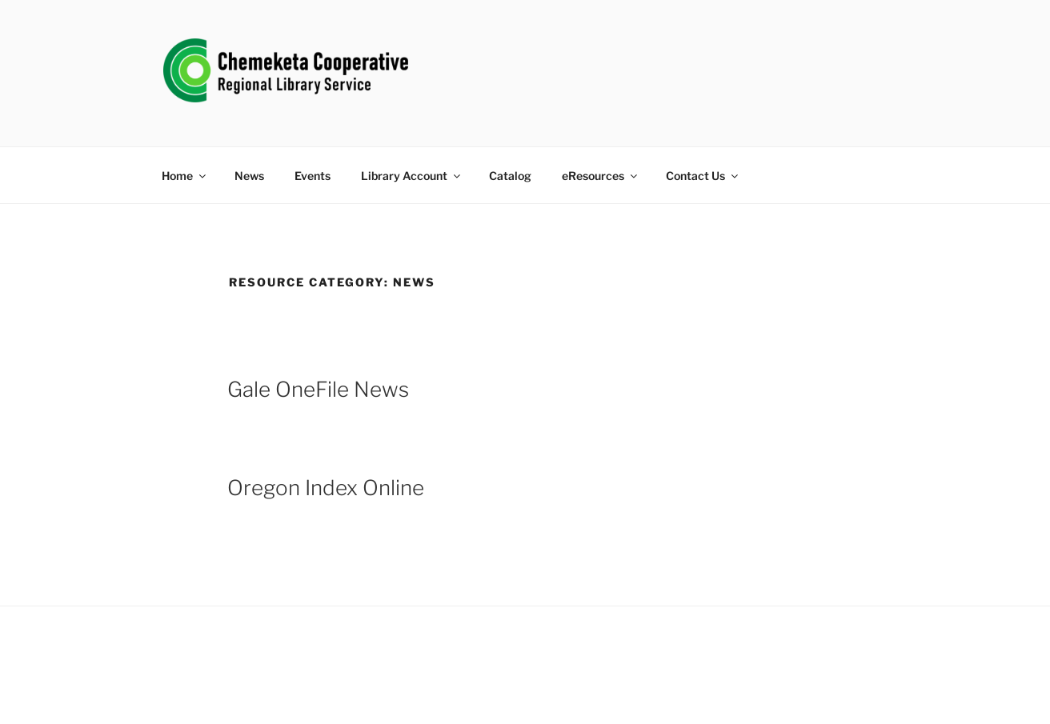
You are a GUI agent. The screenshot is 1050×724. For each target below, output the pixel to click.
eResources (600, 175)
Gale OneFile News (318, 389)
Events (313, 175)
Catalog (510, 175)
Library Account (412, 175)
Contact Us (703, 175)
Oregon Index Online (325, 487)
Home (185, 175)
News (249, 175)
